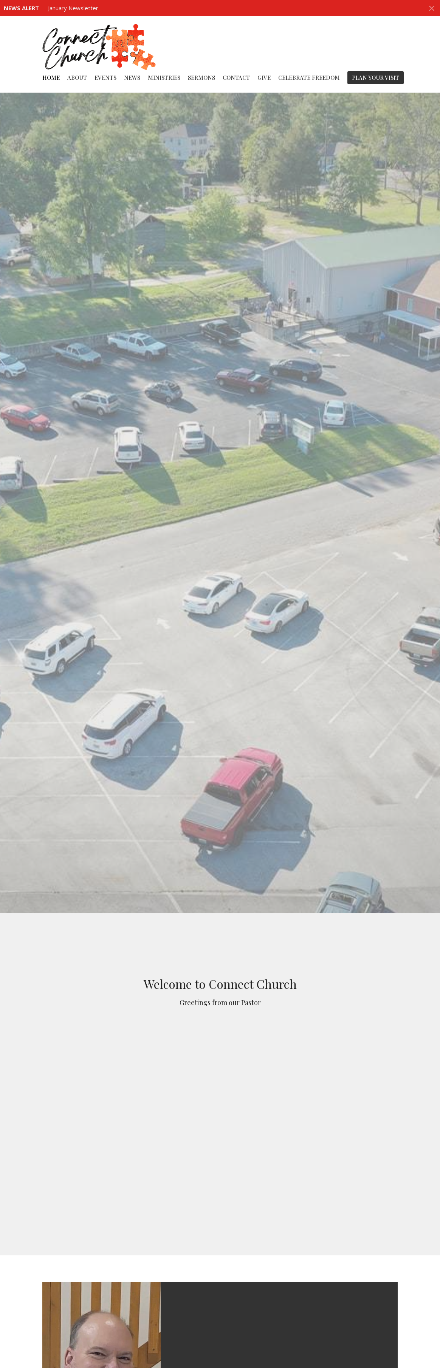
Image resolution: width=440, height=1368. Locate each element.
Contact (236, 77)
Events (105, 77)
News (132, 77)
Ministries (164, 77)
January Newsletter (73, 8)
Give (264, 77)
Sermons (201, 77)
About (77, 77)
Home (51, 77)
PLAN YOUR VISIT (375, 77)
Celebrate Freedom (309, 77)
